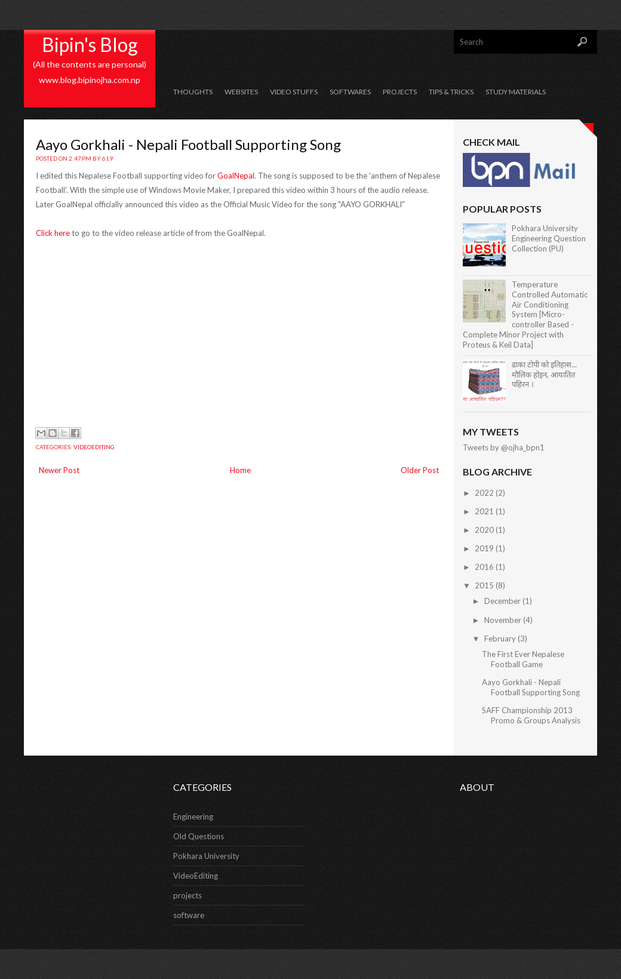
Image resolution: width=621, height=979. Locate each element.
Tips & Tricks (451, 91)
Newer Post (59, 470)
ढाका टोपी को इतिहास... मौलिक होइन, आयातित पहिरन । (544, 374)
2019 (484, 548)
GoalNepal (235, 175)
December (502, 601)
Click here (53, 233)
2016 (484, 567)
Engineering (193, 816)
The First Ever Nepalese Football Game (523, 659)
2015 (484, 585)
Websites (241, 91)
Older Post (420, 470)
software (188, 915)
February (500, 638)
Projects (400, 91)
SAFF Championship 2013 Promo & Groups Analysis (531, 715)
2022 (484, 493)
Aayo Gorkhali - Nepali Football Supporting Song (188, 144)
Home (240, 470)
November (502, 620)
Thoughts (193, 91)
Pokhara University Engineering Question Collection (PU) (549, 238)
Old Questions (198, 836)
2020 (484, 530)
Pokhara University (206, 856)
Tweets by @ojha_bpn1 (504, 447)
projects (187, 895)
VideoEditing (94, 446)
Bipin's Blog (90, 44)
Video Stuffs (294, 91)
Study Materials (515, 91)
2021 (484, 511)
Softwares (350, 91)
